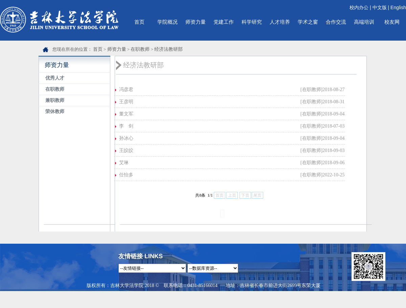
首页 (139, 22)
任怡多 (126, 174)
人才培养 (280, 22)
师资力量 (195, 22)
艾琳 (124, 162)
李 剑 (126, 126)
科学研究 (252, 22)
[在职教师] (311, 89)
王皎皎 (126, 150)
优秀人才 (54, 78)
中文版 (380, 7)
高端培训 (364, 22)
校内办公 (358, 7)
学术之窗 (308, 22)
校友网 (392, 22)
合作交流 (336, 22)
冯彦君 (126, 89)
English (398, 7)
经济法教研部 (168, 49)
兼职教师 (54, 100)
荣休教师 (54, 111)
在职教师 (140, 49)
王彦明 (126, 101)
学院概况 (167, 22)
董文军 (126, 113)
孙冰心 (126, 138)
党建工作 (223, 22)
